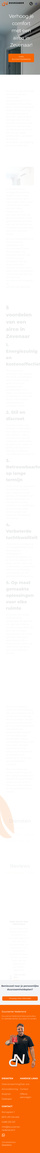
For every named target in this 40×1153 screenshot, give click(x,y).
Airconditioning (10, 1089)
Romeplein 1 (8, 1112)
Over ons (24, 1084)
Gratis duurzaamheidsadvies (19, 58)
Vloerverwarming (11, 1084)
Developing (6, 1145)
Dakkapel (7, 1099)
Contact (24, 1089)
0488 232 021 (8, 1122)
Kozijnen (6, 1094)
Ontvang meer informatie (20, 998)
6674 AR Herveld (10, 1117)
